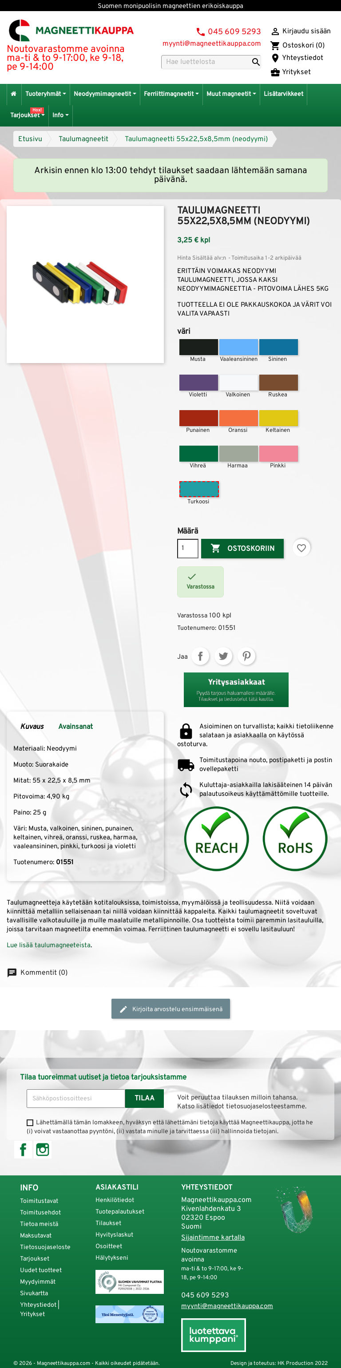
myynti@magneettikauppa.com (212, 44)
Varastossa (192, 616)
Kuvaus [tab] (32, 727)
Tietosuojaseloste (45, 1247)
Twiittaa (223, 656)
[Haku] (211, 62)
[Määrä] (187, 548)
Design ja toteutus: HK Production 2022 (279, 1363)
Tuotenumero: (196, 628)
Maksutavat (36, 1236)
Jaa (200, 656)
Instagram (43, 1149)
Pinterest (246, 656)
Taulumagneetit (83, 139)
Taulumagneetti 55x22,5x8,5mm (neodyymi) (196, 139)
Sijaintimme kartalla (213, 1238)
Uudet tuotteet (41, 1270)
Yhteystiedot (296, 58)
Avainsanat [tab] (75, 727)
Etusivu (30, 139)
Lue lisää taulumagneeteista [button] (49, 945)
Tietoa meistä (39, 1224)
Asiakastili (117, 1187)
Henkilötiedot (114, 1200)
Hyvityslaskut (114, 1235)
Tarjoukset (34, 1259)
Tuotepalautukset (119, 1212)
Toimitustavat (39, 1201)
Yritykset (290, 72)
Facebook (23, 1149)
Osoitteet (108, 1246)
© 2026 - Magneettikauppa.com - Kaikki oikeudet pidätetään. (86, 1363)
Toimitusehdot (40, 1213)
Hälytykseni (111, 1258)
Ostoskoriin (242, 548)
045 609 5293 (234, 32)
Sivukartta (34, 1293)
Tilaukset (108, 1223)
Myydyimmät (38, 1282)
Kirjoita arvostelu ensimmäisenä (170, 1009)
